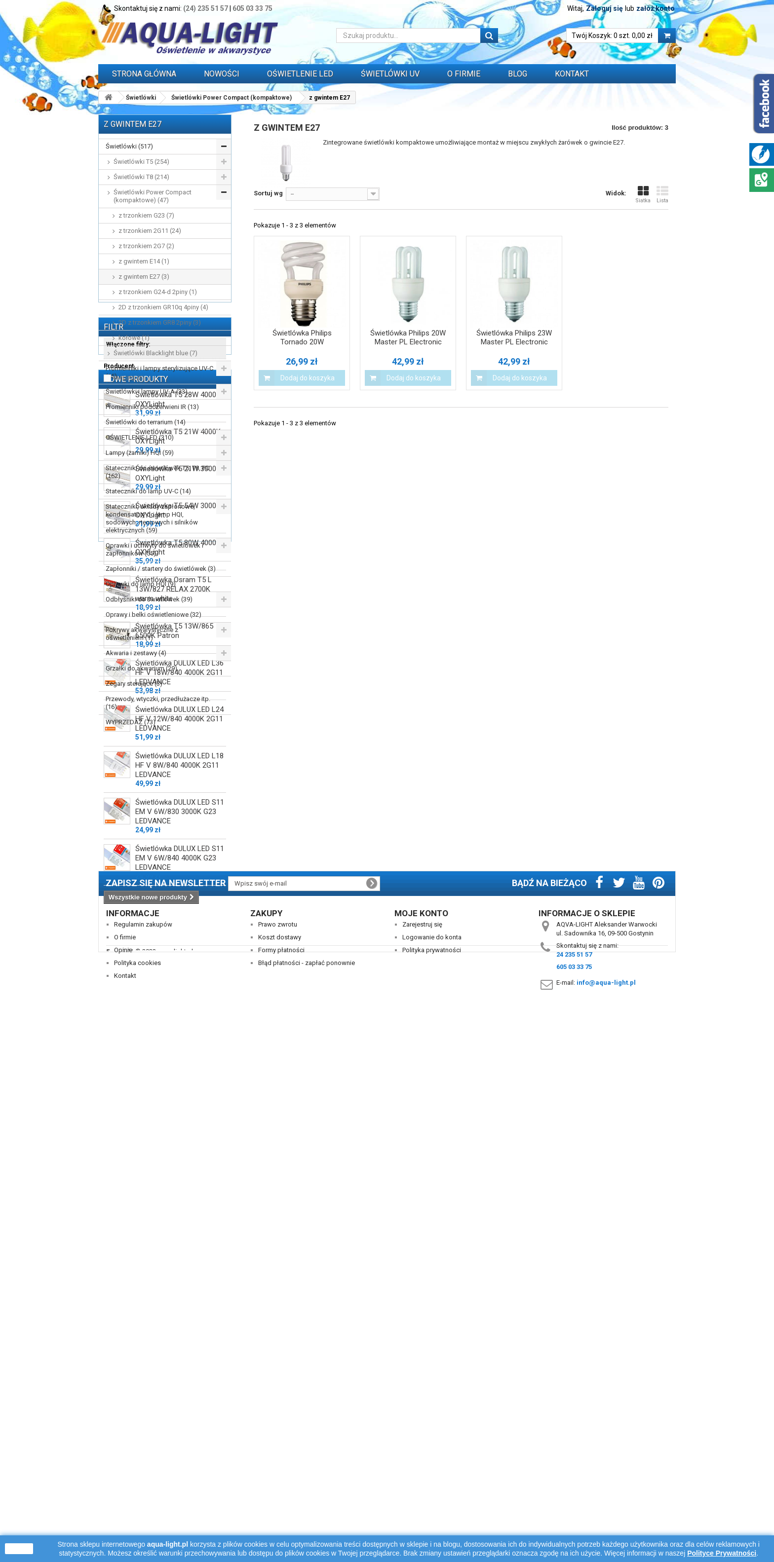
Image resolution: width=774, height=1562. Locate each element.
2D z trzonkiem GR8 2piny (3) (159, 322)
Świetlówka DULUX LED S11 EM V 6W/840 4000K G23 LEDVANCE (179, 1333)
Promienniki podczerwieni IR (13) (152, 406)
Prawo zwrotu (277, 1452)
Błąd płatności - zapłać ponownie (306, 1491)
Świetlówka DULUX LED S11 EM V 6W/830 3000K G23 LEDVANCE (179, 1287)
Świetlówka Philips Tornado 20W (302, 337)
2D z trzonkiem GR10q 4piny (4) (163, 307)
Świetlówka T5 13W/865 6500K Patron (174, 1106)
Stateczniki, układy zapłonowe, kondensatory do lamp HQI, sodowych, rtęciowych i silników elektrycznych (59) (152, 518)
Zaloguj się (604, 8)
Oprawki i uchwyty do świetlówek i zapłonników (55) (154, 549)
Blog (517, 73)
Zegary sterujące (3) (134, 683)
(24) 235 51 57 (205, 8)
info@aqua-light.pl (606, 1511)
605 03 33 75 (252, 8)
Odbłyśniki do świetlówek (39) (149, 599)
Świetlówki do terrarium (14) (146, 422)
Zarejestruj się (422, 1452)
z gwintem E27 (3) (143, 276)
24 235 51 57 (574, 1483)
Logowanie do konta (432, 1465)
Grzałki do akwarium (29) (141, 668)
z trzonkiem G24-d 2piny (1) (157, 292)
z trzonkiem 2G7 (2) (146, 246)
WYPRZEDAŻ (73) (130, 722)
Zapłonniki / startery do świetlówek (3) (161, 568)
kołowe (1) (134, 337)
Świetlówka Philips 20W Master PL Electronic (408, 337)
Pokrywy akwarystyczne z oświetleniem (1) (142, 633)
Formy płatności (281, 1478)
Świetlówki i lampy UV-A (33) (147, 391)
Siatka (643, 195)
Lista (662, 195)
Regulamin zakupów (143, 1452)
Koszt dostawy (279, 1465)
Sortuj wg (268, 193)
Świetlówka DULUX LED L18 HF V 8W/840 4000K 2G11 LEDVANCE (179, 1240)
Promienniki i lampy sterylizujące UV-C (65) (159, 372)
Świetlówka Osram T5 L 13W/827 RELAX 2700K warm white (173, 1064)
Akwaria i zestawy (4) (136, 653)
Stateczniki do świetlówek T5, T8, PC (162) (157, 472)
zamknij (19, 1549)
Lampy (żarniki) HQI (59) (140, 452)
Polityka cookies (137, 1491)
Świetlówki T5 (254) (141, 161)
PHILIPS (129, 810)
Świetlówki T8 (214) (141, 177)
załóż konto (655, 8)
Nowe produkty (136, 850)
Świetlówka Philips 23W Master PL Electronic (514, 337)
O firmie (125, 1465)
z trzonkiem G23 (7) (146, 215)
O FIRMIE (463, 73)
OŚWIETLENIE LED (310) (140, 437)
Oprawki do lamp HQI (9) (141, 584)
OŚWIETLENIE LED (300, 73)
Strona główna (144, 73)
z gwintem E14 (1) (143, 261)
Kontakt (572, 73)
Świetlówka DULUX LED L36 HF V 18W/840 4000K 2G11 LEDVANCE (179, 1147)
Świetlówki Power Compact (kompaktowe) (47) (153, 196)
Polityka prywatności (431, 1478)
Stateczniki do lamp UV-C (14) (148, 491)
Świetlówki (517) (129, 146)
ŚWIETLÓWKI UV (390, 73)
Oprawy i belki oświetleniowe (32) (153, 614)
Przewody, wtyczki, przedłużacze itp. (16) (158, 702)
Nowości (221, 73)
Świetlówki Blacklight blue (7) (155, 353)
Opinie (123, 1478)
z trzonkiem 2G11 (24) (149, 230)
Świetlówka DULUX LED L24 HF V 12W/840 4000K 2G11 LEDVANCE (179, 1194)
